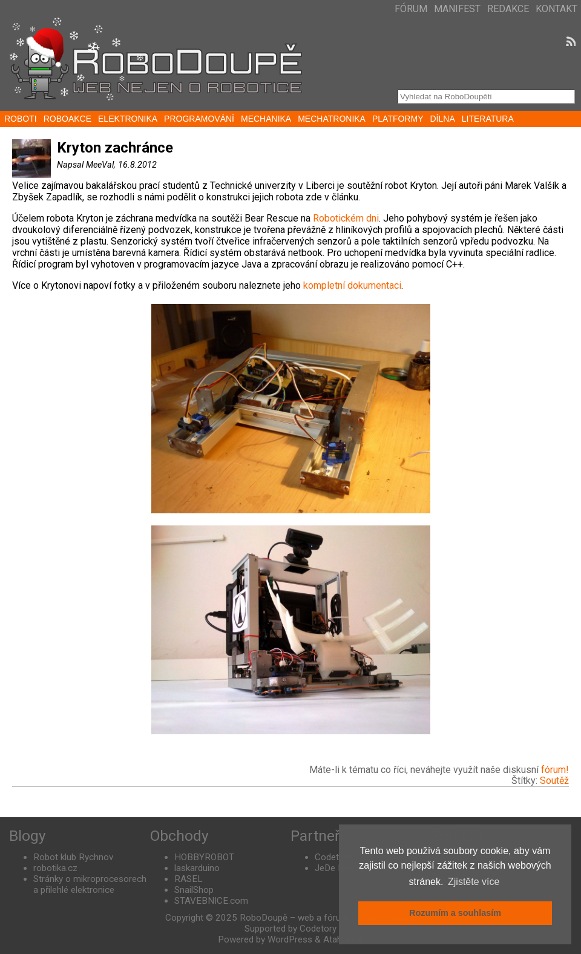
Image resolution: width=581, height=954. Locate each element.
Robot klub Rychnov (73, 857)
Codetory (333, 857)
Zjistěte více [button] (473, 882)
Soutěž (554, 780)
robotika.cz (55, 868)
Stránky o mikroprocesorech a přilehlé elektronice (89, 884)
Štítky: (525, 780)
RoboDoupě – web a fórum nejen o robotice (328, 917)
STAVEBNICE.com (211, 900)
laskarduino (197, 868)
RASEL (188, 878)
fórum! (555, 769)
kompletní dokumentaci (352, 285)
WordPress (290, 939)
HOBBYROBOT (204, 857)
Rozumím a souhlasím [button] (455, 913)
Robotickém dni (344, 218)
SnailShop (194, 889)
